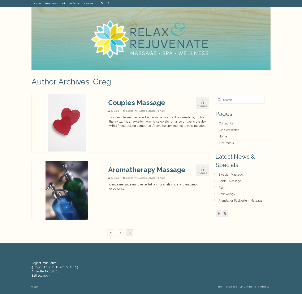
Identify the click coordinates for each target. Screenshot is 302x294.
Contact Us (226, 123)
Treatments (226, 143)
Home (223, 136)
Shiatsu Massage (230, 181)
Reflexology (227, 194)
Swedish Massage (231, 174)
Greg (116, 111)
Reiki (222, 187)
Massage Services (146, 111)
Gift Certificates (229, 130)
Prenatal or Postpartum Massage (240, 200)
